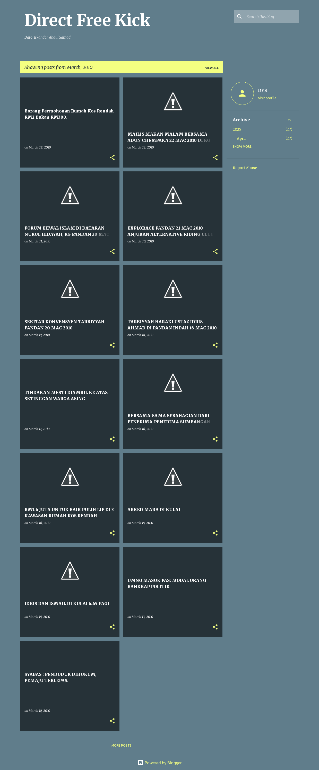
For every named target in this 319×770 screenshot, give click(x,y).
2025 (237, 129)
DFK (263, 90)
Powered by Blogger (159, 762)
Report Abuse (245, 167)
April (241, 138)
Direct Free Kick (87, 20)
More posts (121, 745)
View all (212, 67)
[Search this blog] (272, 16)
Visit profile (267, 98)
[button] (112, 157)
